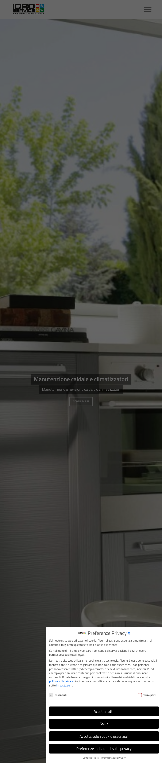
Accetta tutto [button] (104, 711)
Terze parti (147, 695)
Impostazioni (64, 685)
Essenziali (57, 695)
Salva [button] (104, 724)
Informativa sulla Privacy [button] (113, 757)
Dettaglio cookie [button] (91, 757)
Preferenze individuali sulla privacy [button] (104, 748)
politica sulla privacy (61, 681)
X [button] (129, 633)
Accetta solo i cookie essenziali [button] (104, 736)
